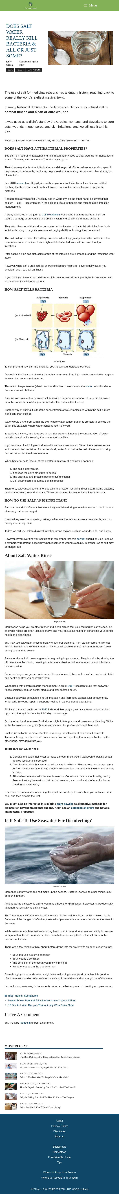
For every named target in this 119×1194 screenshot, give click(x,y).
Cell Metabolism (51, 214)
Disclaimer (59, 1131)
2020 (45, 709)
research (21, 183)
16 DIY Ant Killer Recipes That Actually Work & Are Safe (40, 1005)
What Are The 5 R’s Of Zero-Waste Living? (40, 1107)
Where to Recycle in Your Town (59, 1177)
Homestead (59, 1152)
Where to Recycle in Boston (59, 1172)
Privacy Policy (59, 1126)
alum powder (65, 803)
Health (20, 70)
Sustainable (34, 70)
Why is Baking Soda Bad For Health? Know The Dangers (47, 1097)
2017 (71, 685)
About (59, 1120)
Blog (10, 70)
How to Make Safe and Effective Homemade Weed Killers (41, 1000)
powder (81, 538)
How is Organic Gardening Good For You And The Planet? (47, 1087)
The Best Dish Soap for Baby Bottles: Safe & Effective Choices (50, 1057)
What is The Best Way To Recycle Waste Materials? (44, 1077)
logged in (25, 1022)
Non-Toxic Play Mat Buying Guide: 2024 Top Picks (44, 1067)
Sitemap (59, 1136)
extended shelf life (82, 807)
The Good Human (31, 8)
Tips (59, 1162)
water (89, 386)
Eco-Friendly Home (59, 1157)
